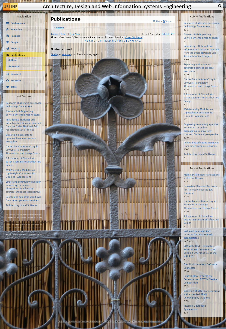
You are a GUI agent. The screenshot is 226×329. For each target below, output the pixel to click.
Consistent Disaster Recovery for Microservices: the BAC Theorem (200, 189)
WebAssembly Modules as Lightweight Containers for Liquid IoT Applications (20, 173)
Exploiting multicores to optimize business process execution (21, 138)
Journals (15, 36)
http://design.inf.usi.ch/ (155, 322)
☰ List (156, 21)
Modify (54, 54)
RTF (173, 34)
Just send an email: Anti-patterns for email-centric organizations (198, 234)
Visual (167, 21)
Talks (14, 87)
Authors (12, 60)
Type (72, 34)
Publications (18, 55)
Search (60, 27)
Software (16, 80)
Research (16, 74)
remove (66, 54)
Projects (15, 48)
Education (16, 29)
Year (77, 34)
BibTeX (165, 34)
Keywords (13, 66)
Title (63, 34)
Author (54, 34)
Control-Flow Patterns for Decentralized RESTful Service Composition (201, 279)
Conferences (18, 23)
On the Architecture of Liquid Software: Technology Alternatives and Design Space (23, 150)
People (15, 42)
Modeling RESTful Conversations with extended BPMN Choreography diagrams (202, 294)
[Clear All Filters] (133, 37)
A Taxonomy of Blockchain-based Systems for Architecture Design (23, 161)
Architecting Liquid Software (21, 205)
